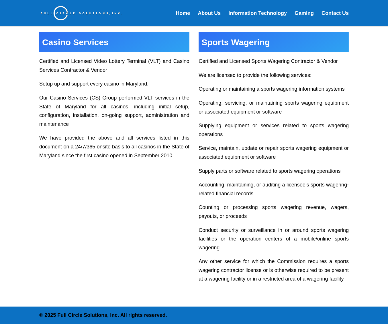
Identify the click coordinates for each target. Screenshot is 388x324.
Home (183, 13)
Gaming (304, 13)
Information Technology (257, 13)
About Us (209, 13)
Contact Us (335, 13)
